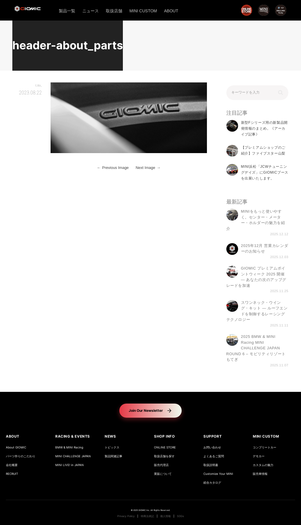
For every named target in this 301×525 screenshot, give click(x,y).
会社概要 (12, 465)
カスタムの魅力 (263, 465)
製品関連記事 (113, 456)
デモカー (259, 456)
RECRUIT (12, 473)
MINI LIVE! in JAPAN (69, 465)
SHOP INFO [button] (164, 436)
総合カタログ (212, 482)
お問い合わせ (212, 447)
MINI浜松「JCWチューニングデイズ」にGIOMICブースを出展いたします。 (264, 172)
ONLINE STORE (165, 447)
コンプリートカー (264, 447)
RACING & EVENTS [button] (72, 436)
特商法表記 (147, 516)
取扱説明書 (210, 465)
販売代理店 (161, 465)
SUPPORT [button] (212, 436)
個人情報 (165, 516)
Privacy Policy (126, 516)
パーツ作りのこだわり (20, 456)
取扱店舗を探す (164, 456)
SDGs (180, 516)
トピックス (112, 447)
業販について (163, 473)
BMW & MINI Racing (69, 447)
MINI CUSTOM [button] (266, 436)
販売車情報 (260, 473)
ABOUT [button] (12, 436)
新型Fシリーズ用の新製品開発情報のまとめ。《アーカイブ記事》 (264, 128)
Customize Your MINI (218, 473)
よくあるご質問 (213, 456)
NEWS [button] (110, 436)
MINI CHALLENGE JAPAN (73, 456)
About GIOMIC (16, 447)
